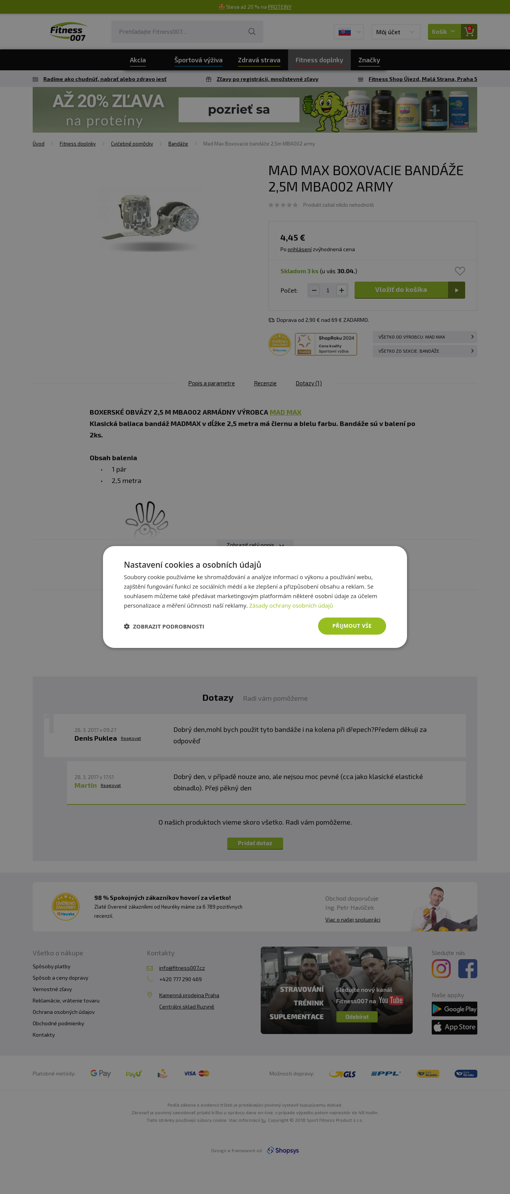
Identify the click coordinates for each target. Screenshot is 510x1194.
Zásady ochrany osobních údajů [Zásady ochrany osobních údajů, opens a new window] (291, 605)
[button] (164, 626)
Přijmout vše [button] (352, 625)
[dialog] (255, 597)
